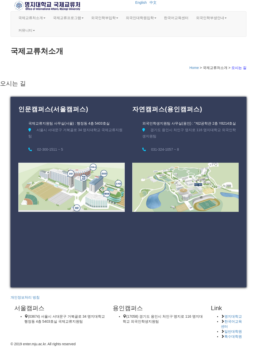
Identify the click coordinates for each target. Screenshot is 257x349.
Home (194, 68)
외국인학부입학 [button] (104, 18)
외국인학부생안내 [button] (211, 18)
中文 (153, 3)
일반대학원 (233, 331)
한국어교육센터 (176, 18)
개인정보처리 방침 (25, 297)
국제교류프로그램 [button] (68, 18)
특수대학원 (233, 336)
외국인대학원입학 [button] (141, 18)
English (141, 3)
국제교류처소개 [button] (31, 18)
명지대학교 (233, 316)
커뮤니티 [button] (26, 30)
